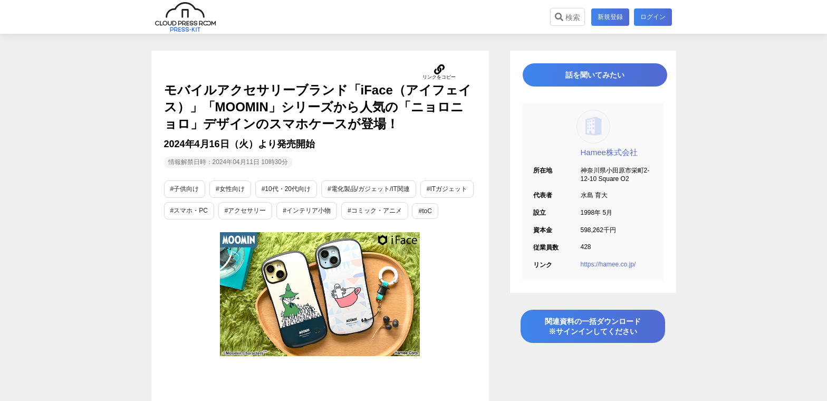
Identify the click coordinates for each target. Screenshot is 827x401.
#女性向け (230, 189)
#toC (424, 211)
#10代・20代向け (286, 189)
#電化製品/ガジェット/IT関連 (369, 189)
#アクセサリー (245, 210)
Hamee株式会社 (609, 156)
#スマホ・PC (189, 210)
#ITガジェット (447, 189)
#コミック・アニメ (375, 210)
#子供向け (184, 189)
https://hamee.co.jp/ (608, 269)
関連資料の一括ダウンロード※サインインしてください (593, 334)
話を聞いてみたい (593, 77)
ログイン (653, 17)
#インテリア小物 (307, 210)
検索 (566, 17)
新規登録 (608, 17)
